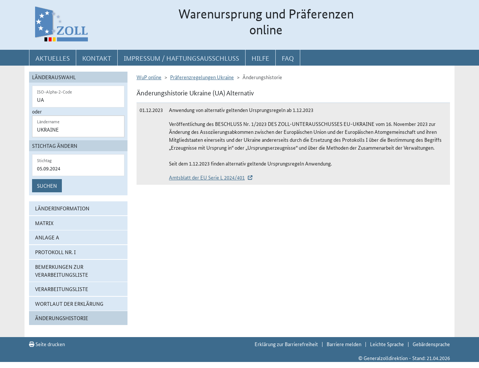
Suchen (47, 185)
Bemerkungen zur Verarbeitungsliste (61, 270)
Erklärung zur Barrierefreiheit (286, 344)
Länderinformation (62, 208)
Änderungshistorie (61, 318)
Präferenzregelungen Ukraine (202, 77)
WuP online (149, 77)
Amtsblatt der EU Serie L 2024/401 (207, 177)
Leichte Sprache (387, 344)
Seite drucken (47, 344)
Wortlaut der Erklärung (69, 303)
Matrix (44, 223)
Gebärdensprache (431, 344)
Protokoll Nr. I (55, 252)
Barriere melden (344, 344)
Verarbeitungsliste (61, 289)
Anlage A (47, 237)
